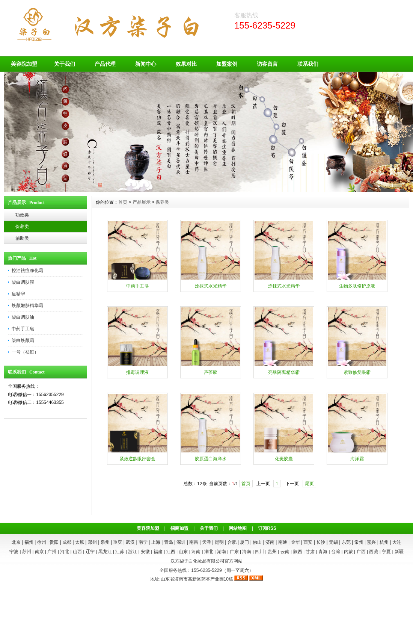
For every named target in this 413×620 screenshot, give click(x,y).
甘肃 (310, 551)
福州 (28, 542)
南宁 (143, 542)
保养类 (22, 226)
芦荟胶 (210, 372)
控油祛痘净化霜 (27, 270)
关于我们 (64, 64)
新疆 (399, 551)
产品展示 (142, 202)
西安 (307, 542)
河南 (195, 551)
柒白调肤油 (23, 317)
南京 (39, 551)
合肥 (232, 542)
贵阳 (54, 542)
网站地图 (238, 528)
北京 (16, 542)
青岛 (168, 542)
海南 (246, 551)
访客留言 (267, 64)
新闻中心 (145, 64)
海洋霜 (357, 458)
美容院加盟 (24, 64)
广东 (234, 551)
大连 (396, 542)
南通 (282, 542)
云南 (284, 551)
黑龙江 (105, 551)
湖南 (221, 551)
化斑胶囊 (284, 458)
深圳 (180, 542)
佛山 (257, 542)
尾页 (309, 483)
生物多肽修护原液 (357, 286)
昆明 (219, 542)
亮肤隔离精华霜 (284, 372)
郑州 (92, 542)
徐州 (41, 542)
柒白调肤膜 (23, 282)
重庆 (117, 542)
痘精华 (18, 293)
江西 (170, 551)
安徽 (145, 551)
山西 (77, 551)
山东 (183, 551)
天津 (206, 542)
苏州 (26, 551)
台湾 (335, 551)
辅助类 (22, 238)
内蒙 (348, 551)
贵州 (272, 551)
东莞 (346, 542)
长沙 (320, 542)
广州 (51, 551)
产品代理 (105, 64)
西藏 (373, 551)
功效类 (22, 215)
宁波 (13, 551)
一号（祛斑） (25, 352)
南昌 (193, 542)
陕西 (297, 551)
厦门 (244, 542)
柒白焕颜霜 (23, 340)
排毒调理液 (137, 372)
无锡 (333, 542)
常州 (358, 542)
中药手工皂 (23, 328)
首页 (122, 202)
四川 (259, 551)
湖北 (208, 551)
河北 (64, 551)
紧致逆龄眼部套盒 (137, 458)
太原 (79, 542)
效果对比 (186, 64)
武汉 (130, 542)
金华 (295, 542)
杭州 (384, 542)
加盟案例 (226, 64)
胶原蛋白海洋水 (210, 458)
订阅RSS (267, 528)
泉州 (105, 542)
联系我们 (307, 64)
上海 (155, 542)
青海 (322, 551)
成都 (66, 542)
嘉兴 (371, 542)
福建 (158, 551)
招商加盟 (179, 528)
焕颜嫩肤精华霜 (27, 305)
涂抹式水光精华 (210, 286)
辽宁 (90, 551)
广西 (361, 551)
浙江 (132, 551)
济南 (269, 542)
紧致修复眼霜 (357, 372)
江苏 (119, 551)
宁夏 (386, 551)
